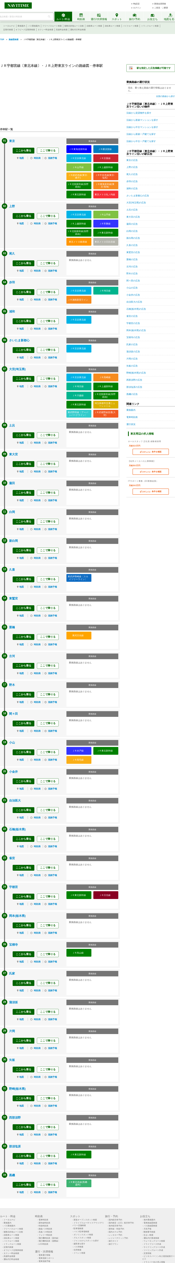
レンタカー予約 (115, 1235)
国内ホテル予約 (115, 1232)
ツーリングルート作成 (153, 1250)
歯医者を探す (79, 1244)
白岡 (12, 512)
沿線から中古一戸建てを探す (141, 141)
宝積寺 (13, 944)
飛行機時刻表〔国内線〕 (49, 1238)
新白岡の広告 (133, 238)
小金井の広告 (133, 295)
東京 (12, 141)
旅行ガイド (113, 1241)
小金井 (13, 771)
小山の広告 (132, 287)
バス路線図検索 (150, 1226)
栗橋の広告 (132, 259)
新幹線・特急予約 (116, 1229)
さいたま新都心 (19, 340)
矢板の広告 (132, 365)
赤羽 (12, 282)
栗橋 (12, 627)
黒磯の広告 (132, 394)
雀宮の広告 (132, 316)
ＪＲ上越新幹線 (105, 167)
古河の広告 (132, 266)
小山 (12, 742)
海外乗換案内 (149, 1220)
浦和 (12, 311)
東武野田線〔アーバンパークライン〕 (78, 413)
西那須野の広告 (134, 380)
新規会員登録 (160, 4)
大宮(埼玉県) (17, 369)
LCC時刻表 (43, 1244)
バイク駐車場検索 (81, 1231)
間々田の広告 (133, 280)
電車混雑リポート (46, 1258)
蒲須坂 (13, 1002)
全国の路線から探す (165, 96)
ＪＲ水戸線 (78, 750)
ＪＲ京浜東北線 (78, 158)
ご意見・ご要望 (161, 8)
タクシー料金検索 (45, 29)
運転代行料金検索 (78, 29)
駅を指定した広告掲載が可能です (154, 68)
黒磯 (12, 1175)
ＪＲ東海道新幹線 (78, 149)
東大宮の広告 (133, 217)
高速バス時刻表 (45, 1232)
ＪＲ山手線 (78, 167)
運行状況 (130, 424)
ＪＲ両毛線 (78, 759)
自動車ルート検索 (94, 26)
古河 (12, 656)
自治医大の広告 (134, 302)
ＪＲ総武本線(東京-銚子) (78, 176)
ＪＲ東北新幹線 (78, 194)
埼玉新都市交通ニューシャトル (105, 404)
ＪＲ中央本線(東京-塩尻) (105, 176)
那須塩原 (15, 1146)
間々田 (13, 713)
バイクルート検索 (130, 26)
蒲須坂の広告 (133, 351)
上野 (12, 206)
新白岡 (13, 540)
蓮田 (12, 483)
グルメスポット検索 (82, 1238)
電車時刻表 (132, 417)
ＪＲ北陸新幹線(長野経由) (77, 185)
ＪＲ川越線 (78, 395)
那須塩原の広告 (134, 387)
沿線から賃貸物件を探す (138, 113)
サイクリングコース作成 (154, 1247)
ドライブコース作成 (152, 1244)
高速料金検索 (62, 29)
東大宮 (13, 454)
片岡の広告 (132, 358)
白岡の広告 (132, 231)
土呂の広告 (132, 209)
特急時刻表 (43, 1226)
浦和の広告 (132, 188)
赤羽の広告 (132, 181)
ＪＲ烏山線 (78, 952)
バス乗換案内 (34, 26)
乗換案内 (21, 26)
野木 (12, 685)
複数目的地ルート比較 (74, 26)
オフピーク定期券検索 (25, 29)
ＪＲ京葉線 (105, 158)
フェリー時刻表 (45, 1235)
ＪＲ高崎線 (105, 377)
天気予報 (147, 1229)
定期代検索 (8, 29)
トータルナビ (9, 26)
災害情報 (147, 1253)
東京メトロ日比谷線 (105, 241)
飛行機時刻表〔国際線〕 (49, 1241)
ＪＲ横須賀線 (105, 149)
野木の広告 (132, 273)
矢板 (12, 1060)
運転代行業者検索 (151, 1238)
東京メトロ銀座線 (78, 241)
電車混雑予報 (44, 1261)
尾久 (12, 253)
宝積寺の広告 (133, 337)
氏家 (12, 973)
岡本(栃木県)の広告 (136, 330)
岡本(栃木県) (17, 915)
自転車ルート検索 (112, 26)
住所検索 (77, 1250)
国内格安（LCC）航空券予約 (121, 1223)
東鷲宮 (13, 598)
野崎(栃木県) (17, 1088)
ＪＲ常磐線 (105, 223)
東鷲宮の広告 (133, 252)
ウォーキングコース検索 (154, 1241)
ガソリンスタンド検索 (83, 1235)
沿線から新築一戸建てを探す (141, 134)
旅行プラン (113, 1244)
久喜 (12, 569)
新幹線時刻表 (44, 1223)
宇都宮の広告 (133, 323)
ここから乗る (23, 150)
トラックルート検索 (150, 26)
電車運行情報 (44, 1255)
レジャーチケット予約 (118, 1238)
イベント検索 (79, 1253)
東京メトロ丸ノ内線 (105, 194)
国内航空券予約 (115, 1220)
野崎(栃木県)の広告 (136, 372)
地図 (21, 158)
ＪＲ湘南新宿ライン (78, 299)
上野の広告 (132, 167)
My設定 (136, 4)
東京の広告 (132, 160)
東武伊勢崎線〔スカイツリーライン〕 (78, 577)
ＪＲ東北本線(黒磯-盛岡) (78, 1183)
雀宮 (12, 858)
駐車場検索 (78, 1228)
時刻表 (37, 158)
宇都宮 (13, 887)
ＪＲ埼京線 (105, 290)
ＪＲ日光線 (105, 895)
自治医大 (15, 800)
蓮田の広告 (132, 224)
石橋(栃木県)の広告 (136, 309)
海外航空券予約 (115, 1226)
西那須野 (15, 1117)
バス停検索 (78, 1247)
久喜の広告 (132, 245)
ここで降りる (48, 150)
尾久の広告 (132, 174)
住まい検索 (148, 1235)
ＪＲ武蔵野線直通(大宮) (105, 413)
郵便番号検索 (149, 1232)
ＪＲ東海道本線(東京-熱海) (104, 185)
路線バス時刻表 (45, 1229)
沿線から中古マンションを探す (142, 127)
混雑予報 (52, 158)
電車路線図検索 (150, 1223)
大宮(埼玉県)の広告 (136, 202)
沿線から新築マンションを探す (142, 120)
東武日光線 (78, 635)
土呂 (12, 425)
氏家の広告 (132, 344)
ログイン (137, 8)
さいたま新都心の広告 (137, 195)
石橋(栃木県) (17, 829)
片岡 (12, 1031)
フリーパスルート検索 (52, 26)
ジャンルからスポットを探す (86, 1241)
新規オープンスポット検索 (85, 1220)
